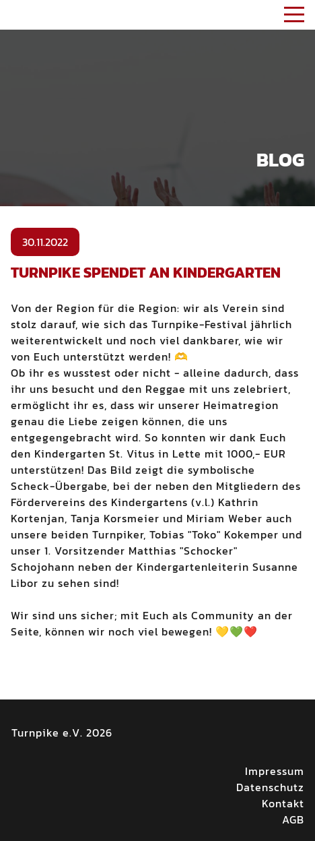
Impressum (274, 771)
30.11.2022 (45, 242)
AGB (293, 819)
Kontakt (283, 803)
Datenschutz (270, 787)
